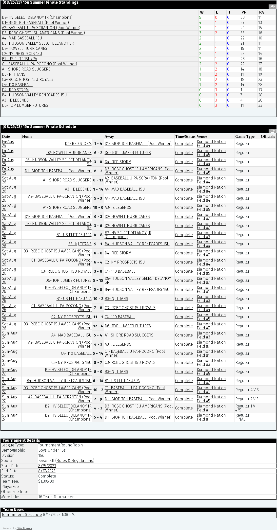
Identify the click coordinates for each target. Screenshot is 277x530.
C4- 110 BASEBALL (17, 84)
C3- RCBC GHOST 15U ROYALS (27, 79)
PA (261, 12)
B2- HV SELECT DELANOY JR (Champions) (37, 17)
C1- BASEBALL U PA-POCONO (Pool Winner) (39, 64)
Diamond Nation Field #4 (211, 143)
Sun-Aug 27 (9, 335)
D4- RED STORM (15, 90)
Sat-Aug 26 (9, 180)
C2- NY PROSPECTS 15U (22, 53)
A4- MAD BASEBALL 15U (22, 38)
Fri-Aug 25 (8, 143)
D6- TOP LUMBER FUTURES (25, 105)
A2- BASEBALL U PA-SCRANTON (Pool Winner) (41, 27)
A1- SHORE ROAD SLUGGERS (26, 69)
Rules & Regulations (75, 460)
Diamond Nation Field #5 (211, 152)
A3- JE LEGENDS (15, 100)
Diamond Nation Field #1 (211, 289)
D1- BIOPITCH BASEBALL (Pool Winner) (35, 22)
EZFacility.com (24, 528)
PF (243, 12)
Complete (184, 143)
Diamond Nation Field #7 (211, 216)
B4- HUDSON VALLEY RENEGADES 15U (34, 95)
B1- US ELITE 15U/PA (19, 58)
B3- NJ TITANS (13, 74)
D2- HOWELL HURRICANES (24, 48)
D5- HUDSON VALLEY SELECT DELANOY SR (38, 43)
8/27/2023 (47, 471)
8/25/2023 (47, 465)
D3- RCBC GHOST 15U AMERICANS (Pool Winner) (43, 33)
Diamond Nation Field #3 (211, 234)
